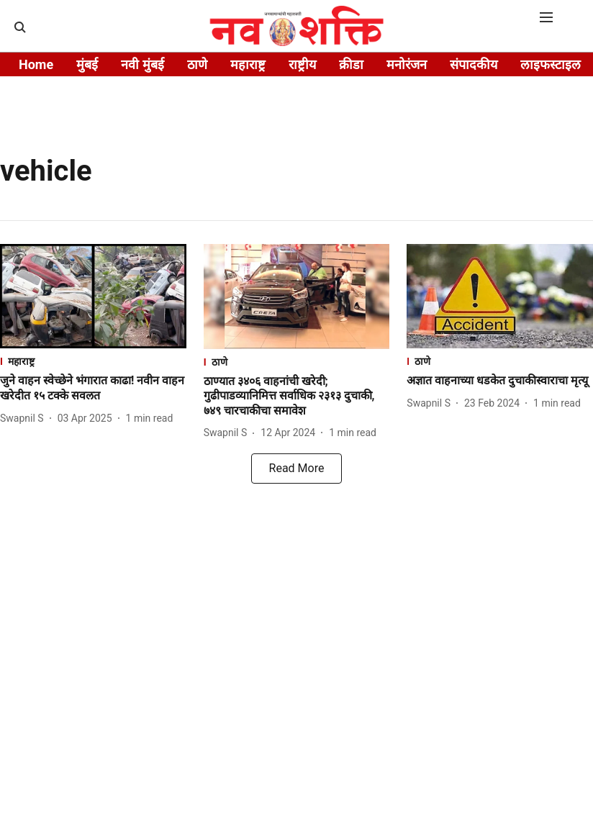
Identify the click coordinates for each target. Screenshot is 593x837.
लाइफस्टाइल (550, 64)
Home (36, 64)
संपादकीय (473, 64)
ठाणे (197, 64)
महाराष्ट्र (248, 64)
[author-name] (25, 418)
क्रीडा (351, 64)
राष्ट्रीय (302, 64)
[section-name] (93, 361)
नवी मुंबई (142, 64)
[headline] (93, 389)
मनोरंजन (406, 64)
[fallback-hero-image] (93, 296)
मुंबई (87, 64)
